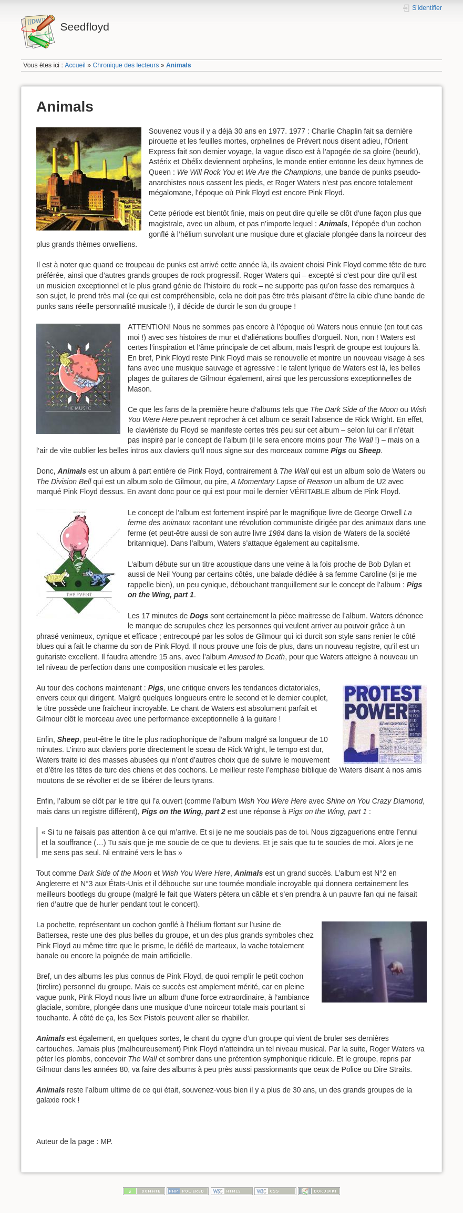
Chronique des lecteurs (125, 65)
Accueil (75, 65)
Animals (178, 65)
